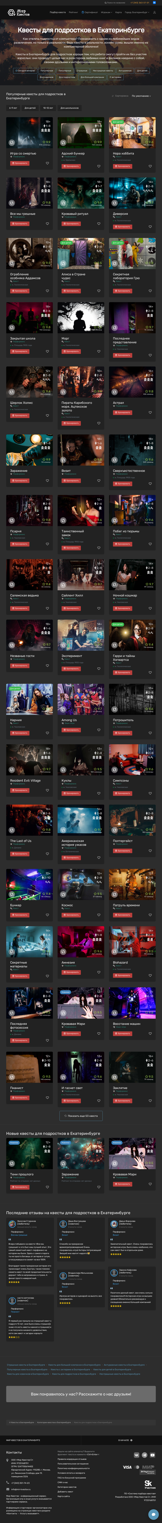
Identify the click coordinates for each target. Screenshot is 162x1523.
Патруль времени (126, 905)
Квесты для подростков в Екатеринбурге (74, 1374)
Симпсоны (121, 780)
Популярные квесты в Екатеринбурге (27, 1369)
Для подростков (67, 77)
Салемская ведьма (24, 595)
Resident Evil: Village (25, 780)
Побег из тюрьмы (126, 531)
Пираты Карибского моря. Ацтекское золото (77, 406)
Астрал (118, 403)
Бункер (15, 905)
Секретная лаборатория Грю (126, 276)
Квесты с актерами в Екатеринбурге (70, 1369)
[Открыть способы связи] (153, 1514)
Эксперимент (72, 656)
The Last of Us (20, 841)
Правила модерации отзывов (72, 1459)
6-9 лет (13, 108)
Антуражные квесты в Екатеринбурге (124, 1365)
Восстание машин (126, 1024)
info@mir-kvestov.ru (21, 1489)
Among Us (69, 720)
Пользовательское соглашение (73, 1464)
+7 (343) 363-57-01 (139, 3)
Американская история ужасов (74, 843)
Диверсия (120, 214)
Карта (118, 12)
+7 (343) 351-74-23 (20, 1483)
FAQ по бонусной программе (72, 1478)
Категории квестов (67, 1487)
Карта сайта (64, 1496)
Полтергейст (123, 841)
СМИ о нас (63, 1482)
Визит (66, 471)
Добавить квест (65, 1491)
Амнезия (68, 962)
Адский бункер (73, 153)
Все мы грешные (22, 214)
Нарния (16, 720)
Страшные (82, 70)
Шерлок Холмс (21, 403)
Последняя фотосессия (19, 1025)
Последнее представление (125, 340)
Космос (67, 905)
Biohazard (120, 962)
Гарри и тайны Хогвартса (124, 658)
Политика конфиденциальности (74, 1468)
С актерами (115, 77)
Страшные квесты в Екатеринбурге (26, 1365)
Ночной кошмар (125, 595)
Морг (65, 338)
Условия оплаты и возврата (71, 1473)
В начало (125, 1440)
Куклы (66, 780)
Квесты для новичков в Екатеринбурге (28, 1374)
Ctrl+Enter (92, 1454)
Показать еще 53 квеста (83, 1115)
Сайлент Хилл (72, 595)
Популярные (47, 70)
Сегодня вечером (25, 70)
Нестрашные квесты (103, 70)
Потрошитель (123, 720)
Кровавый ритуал (75, 214)
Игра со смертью (23, 153)
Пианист (16, 1088)
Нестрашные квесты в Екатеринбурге (119, 1374)
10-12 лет (48, 108)
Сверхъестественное (129, 471)
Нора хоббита (123, 153)
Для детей (142, 70)
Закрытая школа (22, 338)
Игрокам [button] (106, 12)
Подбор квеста (58, 12)
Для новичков (46, 77)
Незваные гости (22, 656)
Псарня (15, 531)
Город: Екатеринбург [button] (137, 12)
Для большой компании (92, 77)
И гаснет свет (72, 1088)
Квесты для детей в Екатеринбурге (112, 1369)
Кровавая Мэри (73, 1024)
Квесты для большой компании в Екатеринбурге (74, 1365)
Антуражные (125, 70)
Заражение (18, 471)
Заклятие (120, 1088)
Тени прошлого (21, 1174)
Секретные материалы (18, 964)
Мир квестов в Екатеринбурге (23, 1440)
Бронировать (19, 163)
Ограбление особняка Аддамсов (25, 276)
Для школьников (70, 108)
